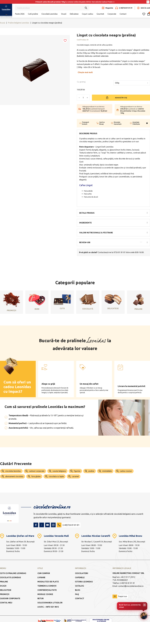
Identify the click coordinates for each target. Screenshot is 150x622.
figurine (77, 471)
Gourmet (100, 14)
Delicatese (74, 14)
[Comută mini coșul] (148, 14)
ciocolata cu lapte (56, 476)
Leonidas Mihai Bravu (130, 536)
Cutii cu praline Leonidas (13, 573)
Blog (77, 590)
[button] (113, 213)
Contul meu (6, 603)
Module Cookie (45, 594)
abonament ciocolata (14, 476)
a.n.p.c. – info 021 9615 (48, 607)
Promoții (4, 594)
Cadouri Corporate (10, 598)
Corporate (112, 14)
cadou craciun (126, 471)
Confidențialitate (47, 590)
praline (91, 471)
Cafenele (80, 577)
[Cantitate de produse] (83, 98)
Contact (123, 14)
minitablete (107, 471)
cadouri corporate (36, 471)
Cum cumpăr (43, 573)
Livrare (41, 577)
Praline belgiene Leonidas (18, 23)
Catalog (79, 586)
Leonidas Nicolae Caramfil (95, 536)
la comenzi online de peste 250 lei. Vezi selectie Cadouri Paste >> (75, 2)
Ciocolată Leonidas (49, 14)
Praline (4, 582)
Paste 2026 (19, 14)
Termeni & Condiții (46, 586)
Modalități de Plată (48, 582)
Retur (40, 598)
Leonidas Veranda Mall (56, 536)
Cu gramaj (81, 82)
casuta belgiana (59, 471)
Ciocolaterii (81, 573)
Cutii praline (33, 14)
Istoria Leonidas (84, 582)
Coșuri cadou (87, 14)
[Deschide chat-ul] (143, 615)
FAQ (77, 594)
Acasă (2, 23)
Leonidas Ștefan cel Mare (20, 536)
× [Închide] (144, 604)
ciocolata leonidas (13, 471)
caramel (75, 476)
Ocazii (63, 14)
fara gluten (36, 476)
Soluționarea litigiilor (49, 603)
